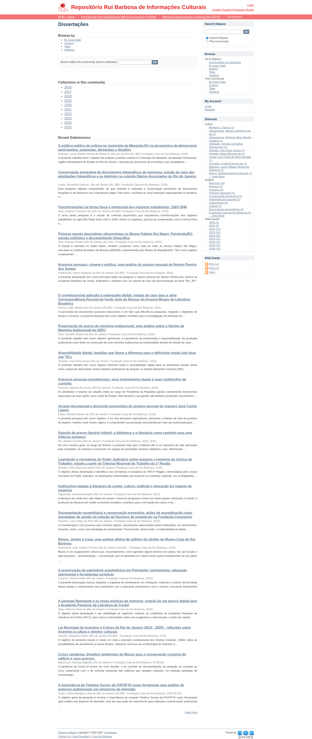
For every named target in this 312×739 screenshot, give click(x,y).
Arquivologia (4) (218, 202)
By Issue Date (72, 39)
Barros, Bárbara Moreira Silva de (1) (230, 173)
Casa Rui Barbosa (102, 736)
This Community (217, 41)
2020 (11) (215, 241)
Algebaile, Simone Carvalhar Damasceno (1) (226, 145)
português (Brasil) (243, 9)
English (216, 9)
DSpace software (67, 732)
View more (191, 712)
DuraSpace (110, 732)
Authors (69, 43)
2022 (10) (215, 235)
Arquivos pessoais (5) (222, 192)
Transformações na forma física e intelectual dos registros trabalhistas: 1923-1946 (122, 207)
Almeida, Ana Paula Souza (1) (227, 150)
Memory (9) (216, 186)
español (227, 9)
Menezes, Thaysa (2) (221, 127)
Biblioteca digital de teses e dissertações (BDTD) (191, 16)
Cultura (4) (215, 206)
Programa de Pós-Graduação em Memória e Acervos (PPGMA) (118, 16)
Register (210, 109)
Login (250, 5)
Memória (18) (217, 183)
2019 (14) (215, 245)
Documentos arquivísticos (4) (226, 209)
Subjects (69, 49)
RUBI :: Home (66, 16)
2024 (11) (215, 228)
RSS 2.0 (214, 268)
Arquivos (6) (216, 189)
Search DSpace (217, 37)
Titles (67, 46)
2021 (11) (215, 238)
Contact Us (64, 736)
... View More (217, 176)
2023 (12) (215, 232)
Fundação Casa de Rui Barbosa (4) (230, 212)
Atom (212, 272)
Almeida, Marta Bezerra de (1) (227, 153)
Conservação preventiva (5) (225, 196)
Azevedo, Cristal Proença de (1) (228, 163)
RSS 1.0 (214, 264)
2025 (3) (214, 225)
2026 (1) (214, 222)
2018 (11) (215, 248)
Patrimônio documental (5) (224, 199)
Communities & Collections (225, 62)
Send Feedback (81, 736)
